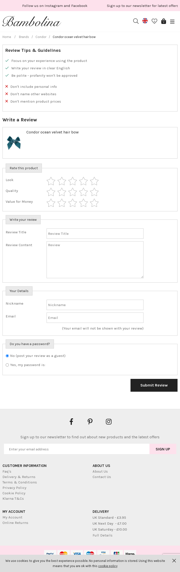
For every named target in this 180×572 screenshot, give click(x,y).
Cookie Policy (13, 493)
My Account (12, 517)
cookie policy (107, 566)
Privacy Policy (14, 487)
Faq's (6, 471)
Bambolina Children (32, 22)
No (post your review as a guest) (37, 355)
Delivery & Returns (18, 477)
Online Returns (15, 522)
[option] (77, 5)
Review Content (19, 245)
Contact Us (102, 477)
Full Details (103, 535)
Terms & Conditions (19, 482)
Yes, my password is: (27, 365)
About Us (100, 471)
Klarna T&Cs (13, 498)
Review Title (16, 232)
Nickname (14, 303)
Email (11, 316)
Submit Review (154, 385)
